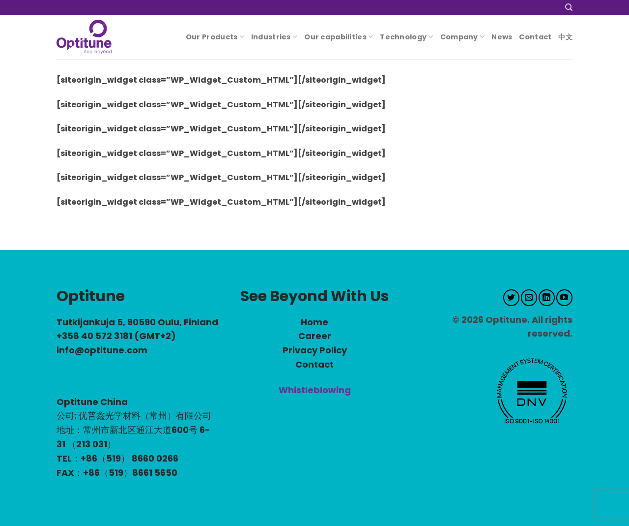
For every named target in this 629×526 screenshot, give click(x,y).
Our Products (215, 37)
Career (314, 336)
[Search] (568, 7)
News (501, 37)
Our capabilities (338, 37)
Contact (535, 37)
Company (462, 37)
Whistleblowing (315, 390)
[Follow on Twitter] (511, 298)
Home (314, 322)
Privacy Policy (315, 350)
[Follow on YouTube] (564, 298)
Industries (274, 37)
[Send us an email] (529, 298)
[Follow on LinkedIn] (547, 298)
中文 (565, 37)
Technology (406, 37)
